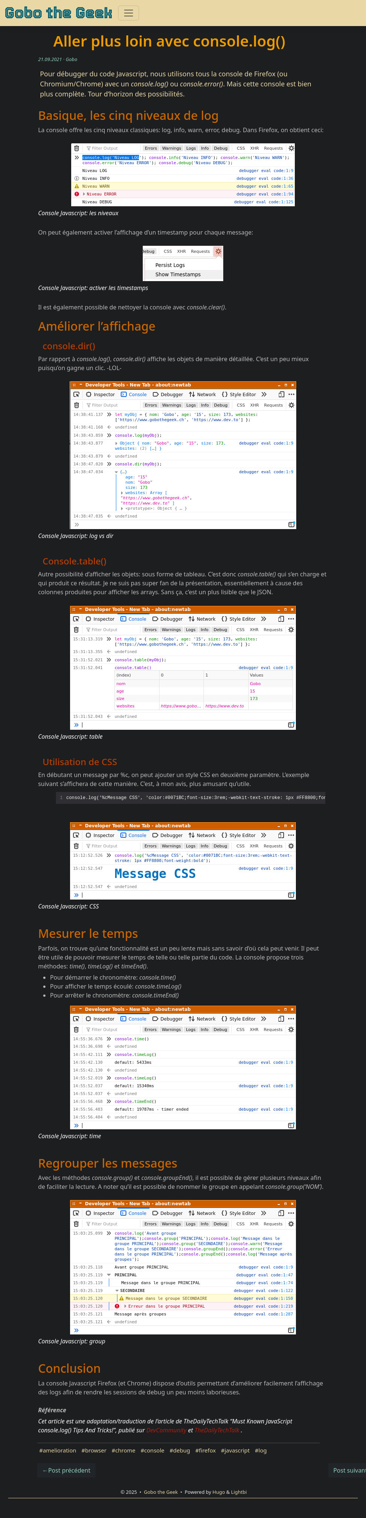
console (154, 1450)
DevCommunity (166, 1430)
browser (96, 1450)
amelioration (59, 1450)
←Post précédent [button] (66, 1470)
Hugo (218, 1492)
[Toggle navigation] (128, 13)
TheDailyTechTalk (217, 1430)
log (263, 1450)
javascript (236, 1450)
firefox (207, 1450)
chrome (125, 1450)
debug (181, 1450)
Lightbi (239, 1492)
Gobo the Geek (58, 13)
